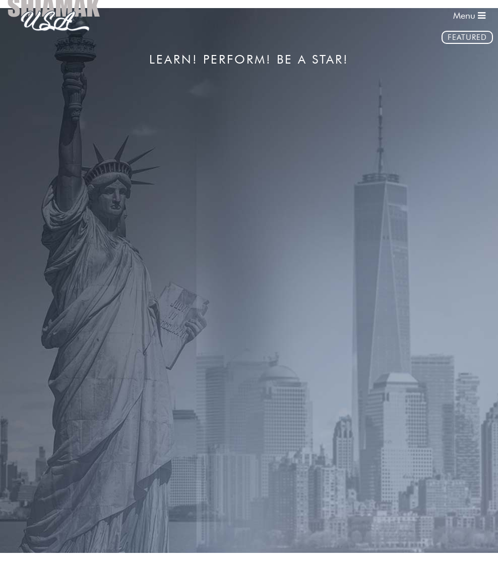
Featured (467, 37)
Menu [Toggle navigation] (469, 15)
